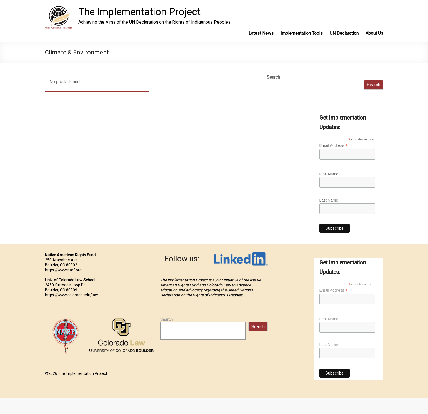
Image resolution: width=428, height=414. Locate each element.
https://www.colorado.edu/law (71, 295)
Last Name (328, 200)
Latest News (261, 33)
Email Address (333, 145)
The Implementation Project (139, 12)
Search (273, 77)
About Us (374, 33)
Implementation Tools (302, 33)
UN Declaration (344, 33)
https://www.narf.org (63, 270)
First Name (328, 174)
